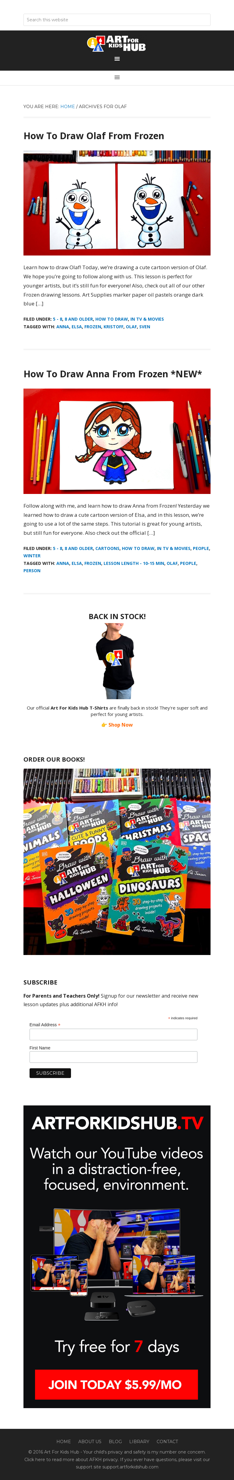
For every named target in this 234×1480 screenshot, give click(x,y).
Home (63, 1441)
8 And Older (79, 319)
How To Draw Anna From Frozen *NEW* (112, 374)
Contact (167, 1441)
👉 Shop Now (117, 724)
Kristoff (113, 326)
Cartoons (107, 548)
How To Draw (111, 319)
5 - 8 (57, 319)
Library (139, 1441)
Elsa (77, 326)
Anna (62, 326)
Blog (115, 1441)
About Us (89, 1441)
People (201, 548)
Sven (144, 326)
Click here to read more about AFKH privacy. (71, 1459)
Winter (32, 556)
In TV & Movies (147, 319)
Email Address (45, 1025)
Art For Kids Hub (117, 43)
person (32, 570)
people (188, 563)
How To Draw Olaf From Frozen (93, 135)
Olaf (131, 326)
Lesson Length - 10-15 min (134, 563)
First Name (40, 1047)
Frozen (92, 326)
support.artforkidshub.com (130, 1467)
